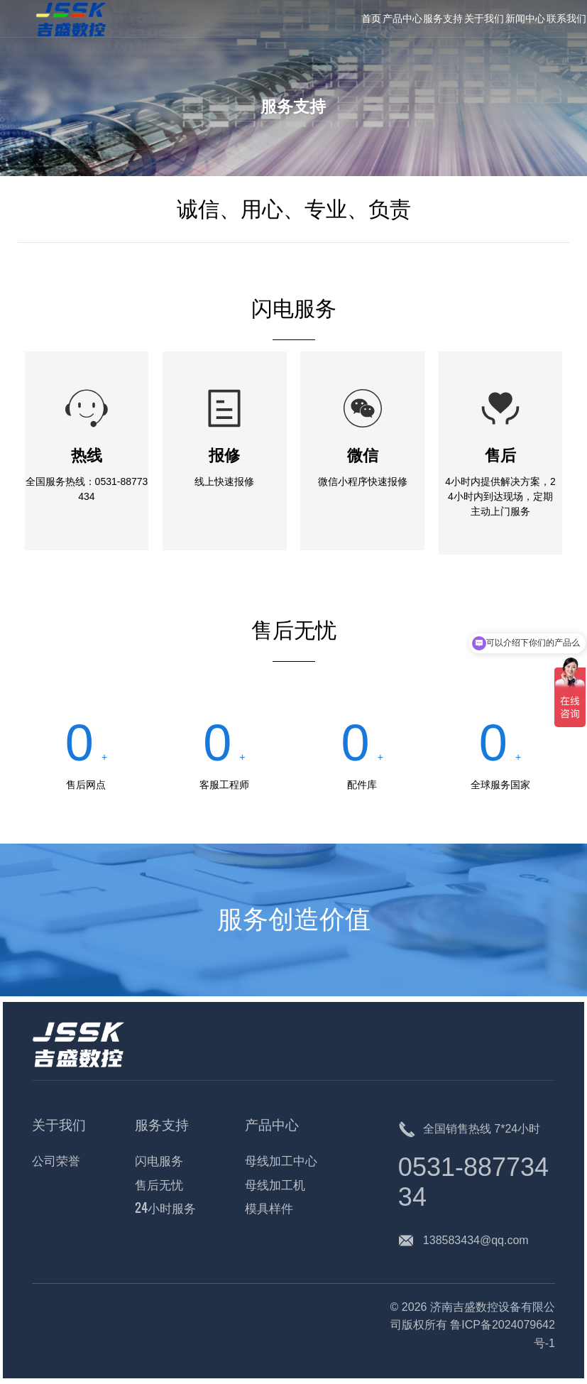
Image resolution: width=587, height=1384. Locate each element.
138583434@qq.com (476, 1240)
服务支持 (293, 104)
